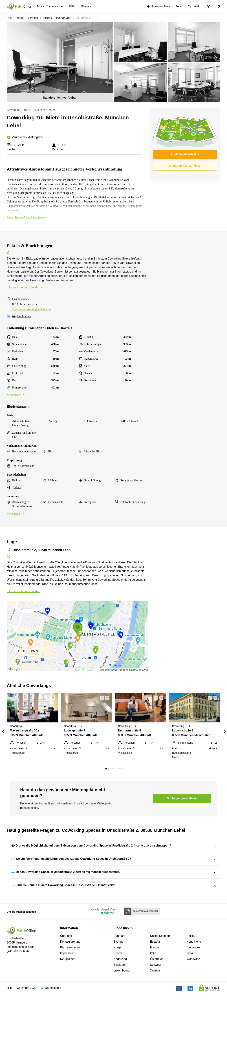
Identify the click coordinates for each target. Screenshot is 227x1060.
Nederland (120, 1024)
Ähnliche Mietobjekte (184, 154)
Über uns (86, 6)
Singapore (193, 1013)
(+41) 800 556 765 (18, 1016)
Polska (191, 1001)
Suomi (118, 1018)
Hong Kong (194, 1007)
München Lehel (63, 18)
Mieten (20, 18)
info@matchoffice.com (21, 1012)
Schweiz (155, 1030)
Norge (118, 1013)
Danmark (119, 1001)
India (190, 1018)
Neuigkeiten (68, 1024)
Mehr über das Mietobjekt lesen (27, 217)
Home (10, 18)
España (155, 1007)
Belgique (119, 1030)
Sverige (118, 1007)
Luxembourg (122, 1036)
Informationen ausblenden (25, 287)
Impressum (67, 1018)
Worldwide (193, 1024)
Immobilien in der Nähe (185, 166)
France (154, 1013)
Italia (153, 1018)
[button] (46, 698)
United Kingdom (160, 1001)
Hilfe (72, 6)
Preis (178, 6)
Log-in (193, 6)
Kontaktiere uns (70, 1007)
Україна (155, 1036)
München (47, 18)
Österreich (156, 1024)
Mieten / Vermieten (48, 6)
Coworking (33, 18)
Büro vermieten (158, 6)
